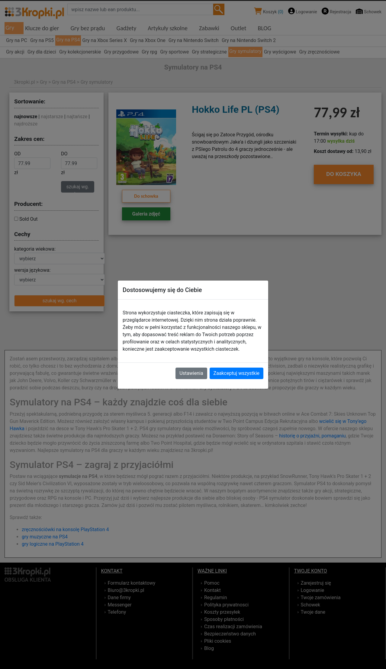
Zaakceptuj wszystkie (236, 373)
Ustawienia (191, 373)
